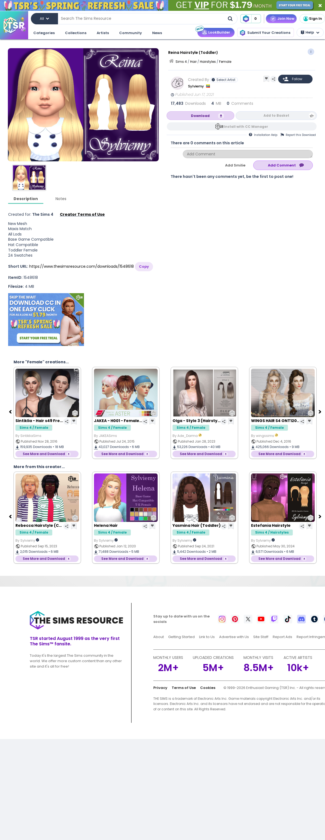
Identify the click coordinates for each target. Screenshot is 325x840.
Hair (193, 61)
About (158, 636)
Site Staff (260, 636)
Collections (75, 32)
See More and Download (44, 454)
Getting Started (181, 636)
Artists (103, 32)
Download (200, 115)
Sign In (312, 18)
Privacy (160, 687)
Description (26, 198)
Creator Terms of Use (82, 214)
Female (225, 61)
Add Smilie (235, 165)
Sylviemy (196, 86)
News (157, 32)
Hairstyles (208, 61)
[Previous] (11, 411)
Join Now (285, 18)
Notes (61, 198)
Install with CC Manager (246, 126)
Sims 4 (181, 61)
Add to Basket (276, 115)
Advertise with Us (234, 636)
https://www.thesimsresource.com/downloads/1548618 (81, 266)
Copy (144, 266)
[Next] (320, 411)
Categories (44, 32)
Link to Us (207, 636)
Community (130, 32)
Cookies (207, 687)
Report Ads (282, 636)
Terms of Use (184, 687)
